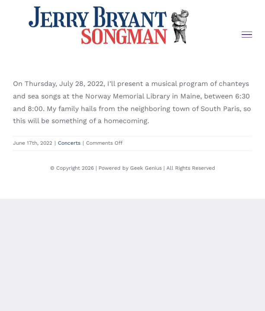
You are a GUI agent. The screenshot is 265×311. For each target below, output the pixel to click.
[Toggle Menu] (247, 35)
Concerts (69, 143)
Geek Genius (146, 190)
